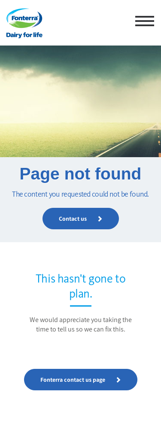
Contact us (81, 218)
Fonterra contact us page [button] (80, 379)
